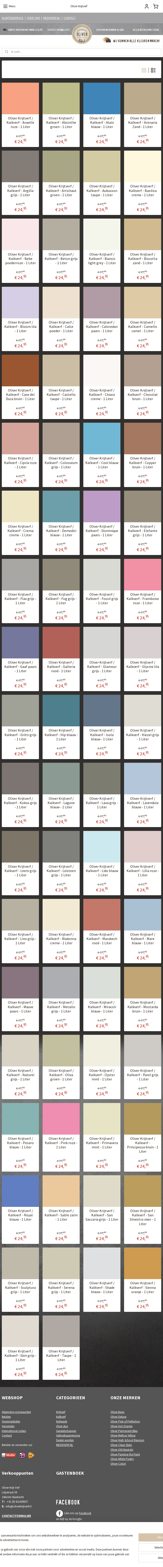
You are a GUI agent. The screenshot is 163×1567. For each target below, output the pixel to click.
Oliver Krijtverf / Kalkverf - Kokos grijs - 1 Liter (20, 802)
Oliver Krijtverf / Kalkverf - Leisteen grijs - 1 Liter (61, 870)
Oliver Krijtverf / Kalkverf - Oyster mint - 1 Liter (102, 1074)
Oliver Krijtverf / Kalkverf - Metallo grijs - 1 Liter (61, 1006)
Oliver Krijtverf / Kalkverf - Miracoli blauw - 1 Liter (102, 1006)
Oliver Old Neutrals (121, 1450)
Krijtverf (60, 1412)
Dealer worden (65, 1440)
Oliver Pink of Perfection (125, 1421)
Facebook (85, 1513)
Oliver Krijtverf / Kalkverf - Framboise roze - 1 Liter (143, 598)
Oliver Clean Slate (121, 1445)
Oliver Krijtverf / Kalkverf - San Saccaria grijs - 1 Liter (102, 1215)
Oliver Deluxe (118, 1417)
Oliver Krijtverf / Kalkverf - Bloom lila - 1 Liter (20, 326)
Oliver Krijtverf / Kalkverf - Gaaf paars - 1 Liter (20, 666)
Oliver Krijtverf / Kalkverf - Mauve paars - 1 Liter (20, 1006)
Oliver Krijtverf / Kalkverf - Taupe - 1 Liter (61, 1355)
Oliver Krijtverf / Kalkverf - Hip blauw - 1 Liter (61, 734)
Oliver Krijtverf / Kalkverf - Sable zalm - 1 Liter (61, 1215)
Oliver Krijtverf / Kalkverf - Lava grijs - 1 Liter (102, 802)
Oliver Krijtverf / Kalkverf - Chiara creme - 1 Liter (102, 394)
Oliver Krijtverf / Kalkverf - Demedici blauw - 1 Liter (61, 530)
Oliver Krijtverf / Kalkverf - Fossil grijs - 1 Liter (102, 598)
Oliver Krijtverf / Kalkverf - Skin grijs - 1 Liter (20, 1355)
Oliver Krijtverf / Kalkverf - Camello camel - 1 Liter (142, 326)
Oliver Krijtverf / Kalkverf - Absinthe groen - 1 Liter (61, 122)
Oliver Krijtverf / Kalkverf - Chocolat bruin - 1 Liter (143, 394)
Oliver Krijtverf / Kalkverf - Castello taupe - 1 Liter (61, 394)
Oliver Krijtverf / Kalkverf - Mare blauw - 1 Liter (142, 939)
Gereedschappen (66, 1431)
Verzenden (8, 1426)
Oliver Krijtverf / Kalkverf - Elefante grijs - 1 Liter (142, 530)
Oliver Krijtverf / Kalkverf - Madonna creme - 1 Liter (61, 939)
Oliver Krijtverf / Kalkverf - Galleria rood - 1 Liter (61, 666)
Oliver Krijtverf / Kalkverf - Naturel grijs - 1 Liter (20, 1074)
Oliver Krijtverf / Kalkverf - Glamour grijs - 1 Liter (102, 666)
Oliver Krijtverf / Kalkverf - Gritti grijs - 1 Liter (20, 734)
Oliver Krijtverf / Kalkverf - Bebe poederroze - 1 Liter (20, 258)
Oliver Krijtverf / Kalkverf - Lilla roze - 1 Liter (143, 870)
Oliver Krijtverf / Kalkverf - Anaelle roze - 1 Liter (20, 122)
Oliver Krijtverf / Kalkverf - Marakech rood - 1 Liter (101, 939)
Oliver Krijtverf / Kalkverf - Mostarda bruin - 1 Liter (142, 1006)
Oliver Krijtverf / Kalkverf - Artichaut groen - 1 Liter (61, 190)
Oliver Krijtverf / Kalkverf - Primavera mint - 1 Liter (102, 1142)
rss (75, 1558)
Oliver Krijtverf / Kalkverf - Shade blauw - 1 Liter (102, 1287)
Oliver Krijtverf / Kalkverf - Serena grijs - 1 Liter (61, 1287)
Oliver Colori (118, 1464)
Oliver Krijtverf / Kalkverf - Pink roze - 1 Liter (61, 1142)
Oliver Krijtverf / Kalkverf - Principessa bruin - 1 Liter (142, 1145)
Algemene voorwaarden (16, 1412)
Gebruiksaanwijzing (68, 1435)
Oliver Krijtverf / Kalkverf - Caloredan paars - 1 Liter (102, 326)
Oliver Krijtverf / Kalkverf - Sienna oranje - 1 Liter (142, 1287)
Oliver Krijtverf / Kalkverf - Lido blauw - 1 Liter (102, 870)
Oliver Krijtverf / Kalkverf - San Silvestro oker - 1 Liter (143, 1217)
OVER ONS (33, 18)
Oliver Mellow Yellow (122, 1435)
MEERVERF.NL (51, 18)
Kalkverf (61, 1417)
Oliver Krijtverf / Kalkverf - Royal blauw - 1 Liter (20, 1215)
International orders (14, 1431)
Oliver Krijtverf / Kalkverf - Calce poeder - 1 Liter (61, 326)
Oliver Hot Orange (121, 1426)
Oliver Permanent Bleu (124, 1431)
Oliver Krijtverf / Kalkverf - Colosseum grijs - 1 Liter (61, 462)
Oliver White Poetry (122, 1459)
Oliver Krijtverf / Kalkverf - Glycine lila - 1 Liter (142, 666)
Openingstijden (11, 1421)
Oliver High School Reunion (127, 1440)
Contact (7, 1435)
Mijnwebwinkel (122, 1558)
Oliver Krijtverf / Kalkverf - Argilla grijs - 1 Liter (20, 190)
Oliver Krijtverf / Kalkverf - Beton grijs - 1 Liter (61, 258)
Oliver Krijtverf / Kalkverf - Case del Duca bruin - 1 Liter (20, 394)
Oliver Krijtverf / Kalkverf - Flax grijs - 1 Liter (20, 598)
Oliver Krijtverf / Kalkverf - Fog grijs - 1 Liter (61, 598)
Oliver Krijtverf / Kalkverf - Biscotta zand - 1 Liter (142, 258)
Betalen (6, 1417)
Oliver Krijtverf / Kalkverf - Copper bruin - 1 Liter (142, 462)
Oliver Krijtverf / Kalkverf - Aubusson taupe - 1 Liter (101, 190)
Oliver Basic (117, 1412)
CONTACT (70, 18)
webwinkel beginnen (89, 1558)
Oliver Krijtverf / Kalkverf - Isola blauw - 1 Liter (102, 734)
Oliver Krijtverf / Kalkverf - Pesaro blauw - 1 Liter (20, 1142)
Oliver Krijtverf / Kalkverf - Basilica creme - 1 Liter (143, 190)
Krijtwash (61, 1421)
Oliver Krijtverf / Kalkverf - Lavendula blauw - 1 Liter (142, 802)
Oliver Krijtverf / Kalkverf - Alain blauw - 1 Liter (102, 122)
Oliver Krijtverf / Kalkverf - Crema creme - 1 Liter (20, 530)
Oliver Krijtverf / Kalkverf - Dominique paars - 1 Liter (102, 530)
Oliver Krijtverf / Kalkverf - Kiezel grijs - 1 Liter (142, 734)
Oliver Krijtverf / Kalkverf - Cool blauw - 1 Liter (101, 462)
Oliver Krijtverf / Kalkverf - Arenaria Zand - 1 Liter (142, 122)
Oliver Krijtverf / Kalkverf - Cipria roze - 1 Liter (20, 462)
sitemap (67, 1558)
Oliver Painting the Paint (125, 1454)
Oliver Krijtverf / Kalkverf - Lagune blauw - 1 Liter (61, 802)
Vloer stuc (62, 1426)
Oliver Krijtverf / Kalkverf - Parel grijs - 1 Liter (142, 1074)
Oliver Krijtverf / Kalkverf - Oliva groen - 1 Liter (61, 1074)
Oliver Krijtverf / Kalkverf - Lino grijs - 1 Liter (20, 939)
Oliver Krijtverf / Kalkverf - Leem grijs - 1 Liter (20, 870)
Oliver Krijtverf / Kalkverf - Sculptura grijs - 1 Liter (20, 1287)
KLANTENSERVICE (13, 18)
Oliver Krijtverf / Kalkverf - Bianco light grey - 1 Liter (102, 258)
